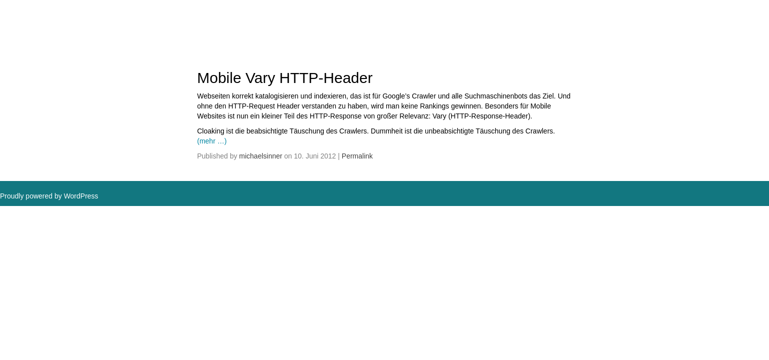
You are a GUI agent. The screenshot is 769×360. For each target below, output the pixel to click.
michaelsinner (260, 156)
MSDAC (32, 20)
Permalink (357, 156)
